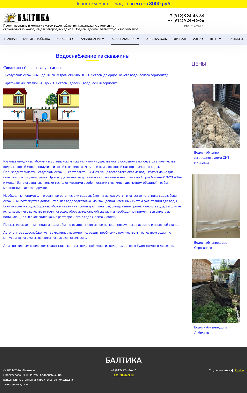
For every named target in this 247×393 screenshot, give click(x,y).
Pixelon (239, 370)
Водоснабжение (124, 39)
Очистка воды (157, 39)
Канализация (91, 39)
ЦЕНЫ (214, 39)
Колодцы (64, 39)
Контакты (235, 39)
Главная (10, 39)
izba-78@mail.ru (194, 26)
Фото (197, 39)
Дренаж (180, 39)
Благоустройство (36, 39)
